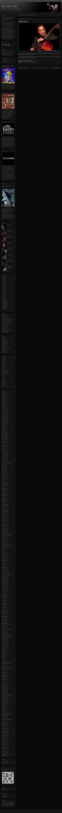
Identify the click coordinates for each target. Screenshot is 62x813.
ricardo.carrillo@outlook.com (7, 54)
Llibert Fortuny (4, 594)
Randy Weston (4, 690)
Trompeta (3, 383)
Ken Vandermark (5, 578)
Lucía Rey (9, 224)
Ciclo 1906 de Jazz (5, 315)
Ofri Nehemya (9, 260)
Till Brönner (4, 737)
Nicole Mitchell (4, 656)
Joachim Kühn (4, 553)
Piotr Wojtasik (4, 683)
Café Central (4, 341)
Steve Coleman (4, 733)
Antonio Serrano (5, 414)
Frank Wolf (4, 502)
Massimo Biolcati (5, 623)
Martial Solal (4, 621)
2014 (4, 294)
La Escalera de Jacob (5, 348)
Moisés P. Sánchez (5, 643)
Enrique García (4, 490)
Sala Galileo (4, 350)
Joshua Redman (5, 569)
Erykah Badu (4, 493)
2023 (4, 281)
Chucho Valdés (4, 455)
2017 (4, 290)
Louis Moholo (4, 600)
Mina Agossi (4, 639)
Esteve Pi (3, 497)
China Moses (4, 446)
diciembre (4, 301)
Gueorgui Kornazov (5, 513)
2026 (4, 276)
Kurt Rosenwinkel (5, 587)
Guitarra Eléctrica (5, 372)
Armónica (3, 359)
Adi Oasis (3, 392)
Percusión (3, 374)
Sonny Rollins (4, 726)
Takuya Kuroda (4, 735)
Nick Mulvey (4, 654)
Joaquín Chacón (5, 555)
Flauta (3, 368)
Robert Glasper (4, 699)
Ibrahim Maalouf (4, 524)
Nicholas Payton (5, 650)
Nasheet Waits (4, 647)
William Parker (4, 751)
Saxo (3, 377)
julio (3, 309)
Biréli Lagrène (4, 426)
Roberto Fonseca (5, 703)
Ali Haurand (4, 403)
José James (4, 571)
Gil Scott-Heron (4, 506)
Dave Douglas (4, 468)
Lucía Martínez (4, 603)
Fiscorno (3, 366)
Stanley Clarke (26, 15)
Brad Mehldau (4, 432)
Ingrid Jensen (4, 529)
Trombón (3, 381)
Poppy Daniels (4, 685)
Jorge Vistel (4, 565)
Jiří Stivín (3, 551)
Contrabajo (4, 365)
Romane (3, 708)
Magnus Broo (4, 611)
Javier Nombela (4, 763)
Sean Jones (4, 721)
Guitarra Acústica (5, 370)
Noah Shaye (4, 659)
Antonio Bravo (4, 412)
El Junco (3, 346)
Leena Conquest (5, 591)
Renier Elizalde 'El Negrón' (6, 695)
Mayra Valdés (4, 627)
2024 (4, 279)
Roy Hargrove (4, 715)
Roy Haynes (4, 717)
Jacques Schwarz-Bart (6, 533)
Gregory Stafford (5, 511)
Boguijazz (3, 337)
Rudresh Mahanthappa (6, 719)
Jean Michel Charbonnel (6, 546)
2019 (4, 287)
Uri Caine (3, 746)
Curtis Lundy (4, 459)
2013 (4, 296)
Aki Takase (4, 396)
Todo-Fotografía (4, 61)
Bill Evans (3, 425)
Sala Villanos (4, 352)
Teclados (3, 379)
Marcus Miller (4, 616)
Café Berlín (4, 339)
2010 (4, 300)
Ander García (9, 236)
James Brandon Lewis (5, 535)
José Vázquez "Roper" (6, 573)
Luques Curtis (4, 607)
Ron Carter (4, 712)
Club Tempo (4, 344)
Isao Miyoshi (4, 531)
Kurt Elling (4, 585)
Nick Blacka (9, 242)
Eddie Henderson (5, 484)
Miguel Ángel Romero (5, 636)
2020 (4, 285)
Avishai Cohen (4, 417)
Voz (2, 386)
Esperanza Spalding (5, 495)
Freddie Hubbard (5, 504)
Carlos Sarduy (4, 439)
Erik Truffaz (4, 491)
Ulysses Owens (4, 744)
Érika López (4, 755)
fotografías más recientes (23, 67)
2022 (4, 282)
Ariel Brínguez (4, 416)
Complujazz (4, 317)
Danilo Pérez (4, 466)
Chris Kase (4, 448)
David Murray (4, 473)
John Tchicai (4, 560)
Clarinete (3, 363)
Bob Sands (4, 428)
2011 (4, 299)
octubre (4, 304)
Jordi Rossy (4, 564)
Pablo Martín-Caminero (6, 668)
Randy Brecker (4, 688)
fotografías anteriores (55, 67)
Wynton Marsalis (5, 753)
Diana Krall (4, 479)
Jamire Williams (4, 538)
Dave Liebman (4, 472)
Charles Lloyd (4, 443)
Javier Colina (4, 540)
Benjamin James (10, 230)
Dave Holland (4, 470)
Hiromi (3, 522)
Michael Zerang (4, 630)
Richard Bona (4, 697)
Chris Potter (4, 450)
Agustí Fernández (5, 394)
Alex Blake (4, 401)
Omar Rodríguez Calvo (6, 663)
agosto (4, 307)
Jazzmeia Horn (4, 544)
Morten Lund (4, 645)
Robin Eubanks (4, 706)
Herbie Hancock (4, 520)
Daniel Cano (4, 464)
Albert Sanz (4, 399)
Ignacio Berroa (4, 526)
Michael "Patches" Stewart (6, 629)
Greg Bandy (4, 508)
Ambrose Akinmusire (5, 405)
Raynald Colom (4, 694)
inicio (40, 67)
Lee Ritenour (4, 589)
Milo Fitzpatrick (4, 638)
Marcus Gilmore (4, 614)
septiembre (5, 306)
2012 (4, 297)
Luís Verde (4, 609)
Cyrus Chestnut (4, 461)
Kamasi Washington (5, 576)
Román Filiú (4, 710)
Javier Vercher (4, 542)
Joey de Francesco (5, 558)
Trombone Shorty (5, 742)
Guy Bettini (4, 517)
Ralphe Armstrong (5, 686)
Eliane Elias (4, 486)
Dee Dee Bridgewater (5, 477)
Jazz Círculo (4, 324)
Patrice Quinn (4, 674)
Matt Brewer (4, 625)
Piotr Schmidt (4, 679)
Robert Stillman (4, 701)
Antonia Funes (4, 410)
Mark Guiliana (9, 248)
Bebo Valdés (4, 421)
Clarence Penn (4, 457)
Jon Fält (3, 562)
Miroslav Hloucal (5, 641)
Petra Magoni (4, 677)
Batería (3, 361)
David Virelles (4, 475)
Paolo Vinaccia (4, 670)
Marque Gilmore (4, 620)
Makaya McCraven (5, 612)
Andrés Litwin (4, 408)
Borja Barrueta (9, 254)
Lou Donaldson (4, 596)
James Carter (4, 537)
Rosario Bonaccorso (5, 713)
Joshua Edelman (5, 567)
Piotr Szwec (4, 681)
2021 (4, 284)
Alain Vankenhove (5, 398)
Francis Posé (4, 499)
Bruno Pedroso (4, 437)
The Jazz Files (9, 6)
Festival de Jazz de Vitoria (6, 322)
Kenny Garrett (4, 580)
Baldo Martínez (4, 419)
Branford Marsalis (5, 434)
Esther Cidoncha (5, 761)
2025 (4, 278)
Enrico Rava (4, 488)
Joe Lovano (4, 556)
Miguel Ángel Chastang (6, 634)
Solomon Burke (4, 724)
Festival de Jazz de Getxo (6, 319)
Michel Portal (4, 632)
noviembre (5, 303)
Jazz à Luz (4, 328)
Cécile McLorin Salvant (9, 267)
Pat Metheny (4, 672)
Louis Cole (4, 598)
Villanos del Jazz (5, 331)
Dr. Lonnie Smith (5, 482)
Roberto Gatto (4, 704)
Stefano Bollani (4, 730)
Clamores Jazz (4, 343)
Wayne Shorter (4, 750)
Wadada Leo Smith (5, 748)
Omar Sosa (4, 665)
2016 (4, 291)
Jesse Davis (4, 549)
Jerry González (4, 547)
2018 (4, 288)
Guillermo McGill (5, 515)
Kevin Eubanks (4, 582)
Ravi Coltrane (4, 692)
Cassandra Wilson (5, 441)
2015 (4, 293)
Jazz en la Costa (5, 326)
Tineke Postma (4, 739)
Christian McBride (5, 452)
